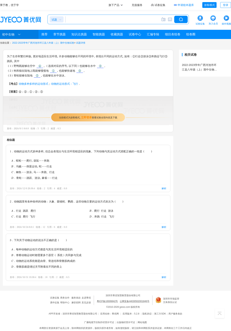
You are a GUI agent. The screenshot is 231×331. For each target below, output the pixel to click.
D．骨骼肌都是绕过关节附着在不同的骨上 (36, 266)
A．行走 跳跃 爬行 (23, 210)
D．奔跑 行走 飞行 (102, 216)
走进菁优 (86, 297)
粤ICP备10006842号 (107, 301)
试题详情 (80, 42)
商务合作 (64, 297)
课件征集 (54, 302)
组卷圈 (190, 34)
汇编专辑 (153, 34)
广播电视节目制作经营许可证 (99, 322)
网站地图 (142, 322)
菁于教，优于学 (9, 5)
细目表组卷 (172, 34)
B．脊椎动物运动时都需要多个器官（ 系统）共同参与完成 (46, 255)
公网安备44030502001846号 (134, 301)
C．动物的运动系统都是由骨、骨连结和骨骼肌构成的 (43, 260)
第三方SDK (160, 313)
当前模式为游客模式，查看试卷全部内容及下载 (88, 117)
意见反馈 (86, 302)
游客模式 (209, 5)
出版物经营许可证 (126, 322)
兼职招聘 (76, 302)
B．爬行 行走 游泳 (101, 210)
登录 (225, 5)
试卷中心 (135, 34)
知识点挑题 (79, 34)
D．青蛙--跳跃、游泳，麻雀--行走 (34, 177)
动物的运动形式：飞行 (64, 83)
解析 (164, 188)
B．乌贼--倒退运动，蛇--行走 (31, 166)
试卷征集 (54, 297)
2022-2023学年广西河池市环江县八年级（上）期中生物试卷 (43, 42)
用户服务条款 (175, 313)
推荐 (44, 34)
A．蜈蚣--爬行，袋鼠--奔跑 (30, 160)
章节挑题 (59, 34)
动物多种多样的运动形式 (33, 83)
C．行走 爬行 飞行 (23, 216)
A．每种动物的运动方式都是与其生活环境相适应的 (42, 249)
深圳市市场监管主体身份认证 (171, 300)
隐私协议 (147, 313)
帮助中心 (64, 302)
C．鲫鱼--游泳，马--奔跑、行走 (33, 172)
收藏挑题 (117, 34)
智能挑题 (99, 34)
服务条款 (76, 297)
